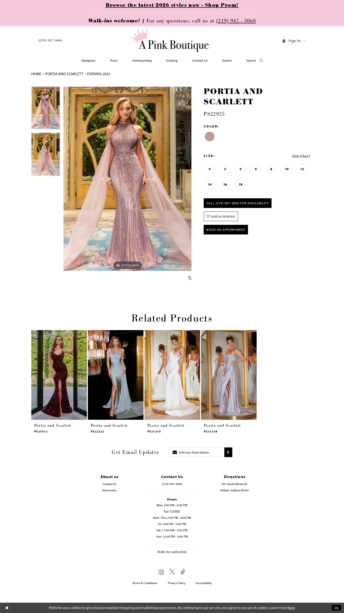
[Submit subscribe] (228, 452)
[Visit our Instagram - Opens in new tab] (161, 572)
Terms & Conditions (144, 583)
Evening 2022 (98, 74)
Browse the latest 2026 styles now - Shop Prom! (172, 5)
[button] (294, 41)
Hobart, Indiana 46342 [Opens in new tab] (234, 490)
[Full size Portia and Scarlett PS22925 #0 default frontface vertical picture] (128, 179)
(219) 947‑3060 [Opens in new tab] (172, 484)
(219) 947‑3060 (50, 40)
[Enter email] (196, 452)
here (291, 608)
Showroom (109, 490)
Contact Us (109, 484)
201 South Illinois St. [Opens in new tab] (234, 484)
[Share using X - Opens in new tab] (190, 278)
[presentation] (59, 375)
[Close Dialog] (7, 608)
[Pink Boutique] (170, 41)
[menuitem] (50, 41)
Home (36, 74)
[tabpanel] (45, 110)
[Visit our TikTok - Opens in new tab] (183, 572)
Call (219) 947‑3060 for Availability (237, 203)
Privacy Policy (176, 583)
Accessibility (204, 583)
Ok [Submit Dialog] (336, 608)
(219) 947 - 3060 (236, 21)
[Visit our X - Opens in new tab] (172, 572)
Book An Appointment (225, 229)
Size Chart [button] (301, 155)
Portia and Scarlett (64, 74)
